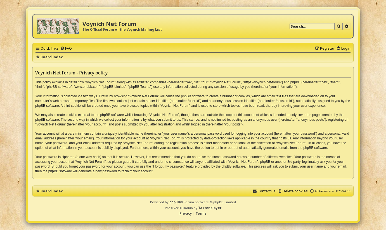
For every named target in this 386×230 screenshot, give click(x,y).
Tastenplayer (209, 208)
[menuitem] (66, 48)
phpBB (174, 202)
